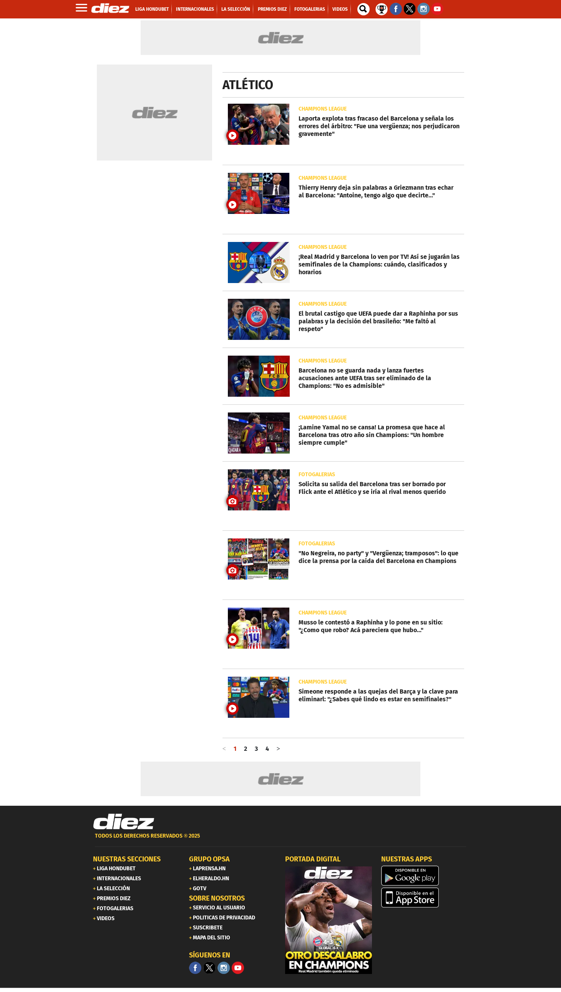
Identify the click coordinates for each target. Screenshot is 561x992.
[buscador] (363, 9)
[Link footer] (123, 822)
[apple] (424, 898)
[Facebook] (195, 968)
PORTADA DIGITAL (312, 859)
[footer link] (280, 840)
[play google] (424, 876)
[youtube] (238, 968)
